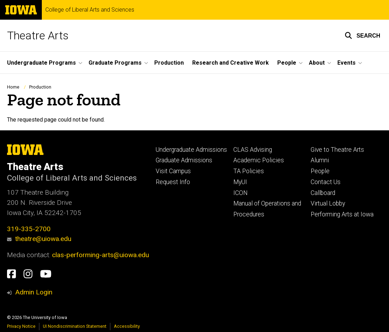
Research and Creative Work (230, 62)
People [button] (286, 62)
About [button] (317, 62)
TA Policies (248, 171)
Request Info (173, 181)
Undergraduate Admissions (191, 149)
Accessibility (127, 326)
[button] (362, 35)
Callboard (323, 192)
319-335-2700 (29, 229)
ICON (240, 192)
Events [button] (346, 62)
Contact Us (326, 181)
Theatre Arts (38, 35)
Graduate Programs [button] (115, 62)
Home (13, 87)
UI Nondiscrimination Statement (74, 326)
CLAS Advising (252, 149)
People (320, 171)
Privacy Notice (21, 326)
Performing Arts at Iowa (342, 214)
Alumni (320, 160)
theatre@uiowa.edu (39, 239)
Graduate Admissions (184, 160)
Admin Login (33, 292)
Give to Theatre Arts (337, 149)
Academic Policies (258, 160)
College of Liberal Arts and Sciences (89, 10)
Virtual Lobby (328, 203)
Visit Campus (173, 171)
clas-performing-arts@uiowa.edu (100, 255)
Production (169, 62)
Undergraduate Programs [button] (41, 62)
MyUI (240, 181)
